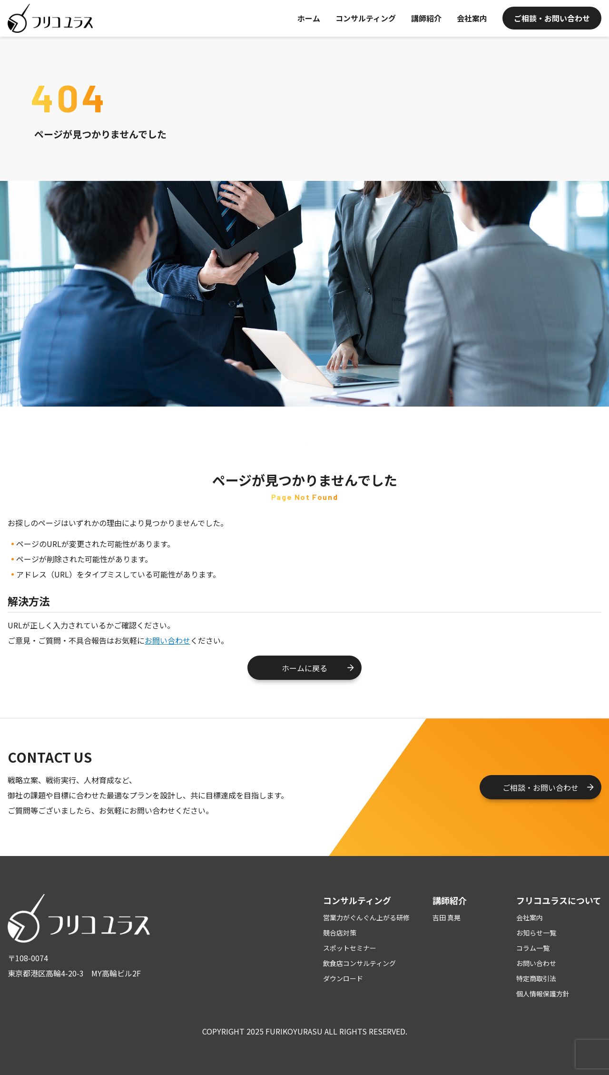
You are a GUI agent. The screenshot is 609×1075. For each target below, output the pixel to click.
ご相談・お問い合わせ (552, 18)
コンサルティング (365, 18)
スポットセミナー (349, 948)
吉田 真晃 (446, 917)
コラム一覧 (533, 948)
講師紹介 (426, 18)
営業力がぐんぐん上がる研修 (366, 917)
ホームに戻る (304, 668)
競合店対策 (339, 932)
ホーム (308, 18)
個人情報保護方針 (543, 993)
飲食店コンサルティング (359, 963)
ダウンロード (343, 978)
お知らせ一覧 (536, 932)
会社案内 (472, 18)
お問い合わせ (167, 640)
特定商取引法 (536, 978)
